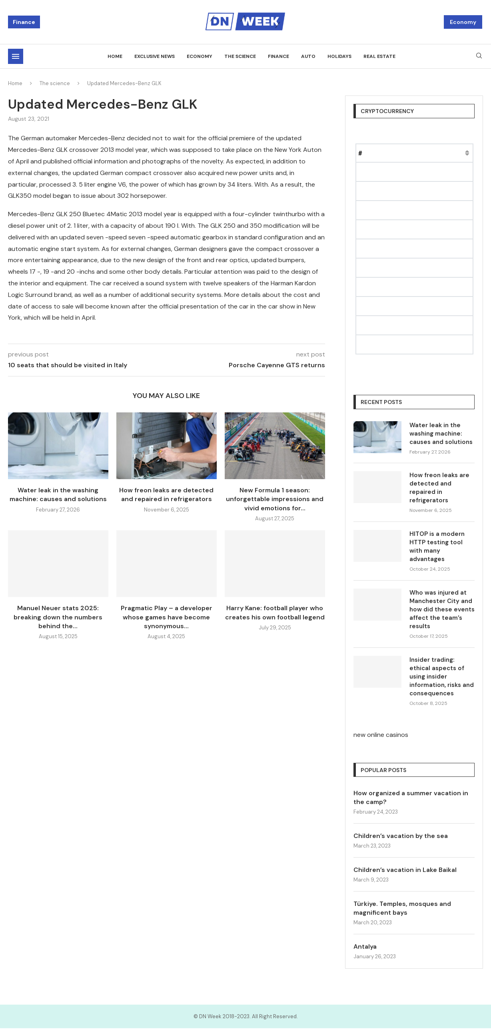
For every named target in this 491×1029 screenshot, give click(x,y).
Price (406, 153)
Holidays (339, 56)
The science (240, 56)
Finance (24, 22)
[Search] (479, 56)
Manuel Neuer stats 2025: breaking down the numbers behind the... (58, 617)
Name (380, 153)
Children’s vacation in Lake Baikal (405, 870)
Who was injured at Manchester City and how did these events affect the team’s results (442, 609)
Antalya (365, 947)
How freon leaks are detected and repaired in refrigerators (166, 494)
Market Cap (440, 153)
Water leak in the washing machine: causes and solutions (58, 494)
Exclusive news (154, 56)
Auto (308, 56)
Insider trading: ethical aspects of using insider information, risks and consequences (441, 676)
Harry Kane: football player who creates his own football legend (275, 612)
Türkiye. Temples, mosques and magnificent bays (403, 908)
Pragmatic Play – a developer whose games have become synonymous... (166, 617)
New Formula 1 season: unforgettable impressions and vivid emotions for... (274, 499)
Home (115, 56)
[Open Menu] (15, 56)
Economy (463, 22)
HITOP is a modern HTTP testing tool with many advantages (437, 546)
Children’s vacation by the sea (400, 836)
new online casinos (380, 734)
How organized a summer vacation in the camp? (411, 797)
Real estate (379, 56)
